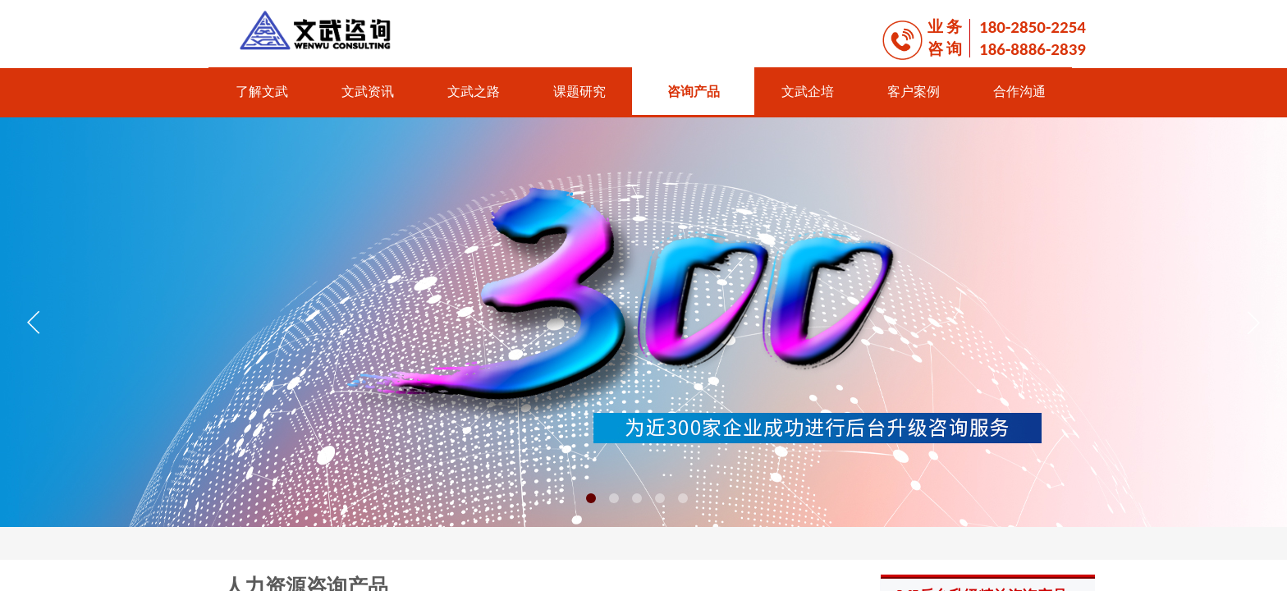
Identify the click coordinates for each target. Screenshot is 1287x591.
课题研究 (579, 91)
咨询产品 (693, 91)
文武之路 (473, 91)
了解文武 (262, 91)
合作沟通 (1019, 91)
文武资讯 (367, 91)
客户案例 (913, 91)
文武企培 (807, 91)
